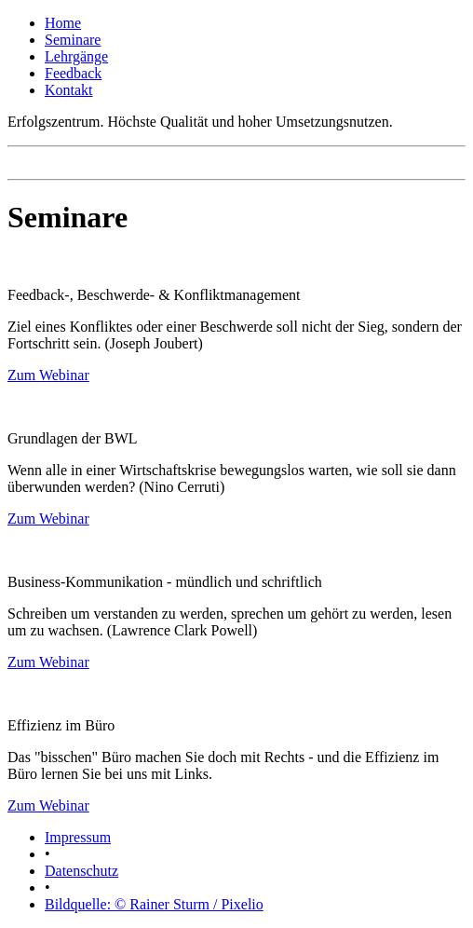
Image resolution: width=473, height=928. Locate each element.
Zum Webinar (48, 375)
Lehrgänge (76, 56)
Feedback (73, 73)
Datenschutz (81, 871)
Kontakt (69, 90)
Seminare (73, 40)
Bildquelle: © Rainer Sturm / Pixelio (154, 904)
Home (63, 23)
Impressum (78, 837)
